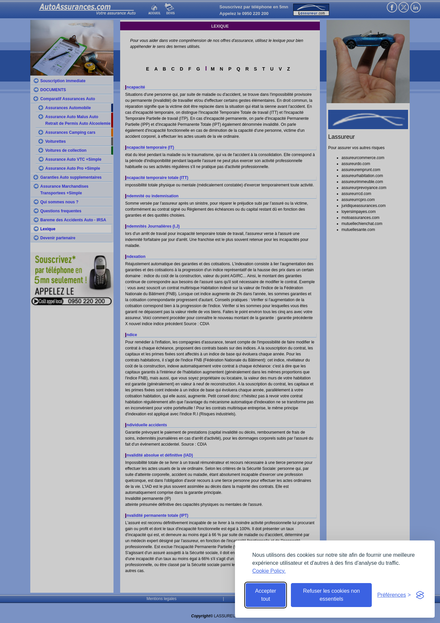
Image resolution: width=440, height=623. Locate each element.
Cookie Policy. (269, 571)
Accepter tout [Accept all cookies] (265, 595)
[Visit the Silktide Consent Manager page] (420, 595)
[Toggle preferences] (394, 595)
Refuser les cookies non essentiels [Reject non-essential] (331, 595)
